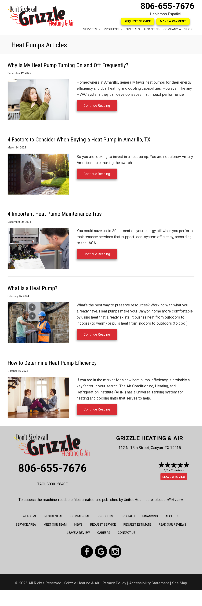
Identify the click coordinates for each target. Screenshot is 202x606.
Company (170, 29)
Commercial (80, 516)
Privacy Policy (114, 583)
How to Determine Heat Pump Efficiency (52, 363)
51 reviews (177, 470)
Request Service (103, 524)
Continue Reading (96, 106)
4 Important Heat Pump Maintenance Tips (55, 213)
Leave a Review (173, 477)
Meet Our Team (55, 524)
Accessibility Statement (149, 583)
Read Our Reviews (172, 524)
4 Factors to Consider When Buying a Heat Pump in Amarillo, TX (79, 139)
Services (90, 29)
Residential (53, 516)
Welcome (30, 516)
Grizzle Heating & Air (149, 438)
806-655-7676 (167, 6)
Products (111, 29)
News (78, 524)
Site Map (179, 583)
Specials (133, 29)
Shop (188, 29)
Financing (152, 29)
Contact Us (126, 532)
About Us (172, 516)
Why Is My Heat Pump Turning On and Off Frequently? (68, 65)
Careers (103, 532)
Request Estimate (137, 524)
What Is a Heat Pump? (32, 288)
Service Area (26, 524)
